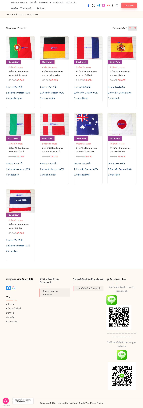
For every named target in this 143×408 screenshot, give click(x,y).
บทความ (10, 313)
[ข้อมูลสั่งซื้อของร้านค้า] (120, 28)
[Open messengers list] (6, 401)
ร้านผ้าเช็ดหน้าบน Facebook (49, 281)
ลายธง (20, 67)
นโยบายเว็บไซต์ (13, 308)
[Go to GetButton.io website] (6, 405)
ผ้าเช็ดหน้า (12, 67)
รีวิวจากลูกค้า (12, 321)
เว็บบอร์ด (10, 317)
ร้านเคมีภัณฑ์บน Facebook (88, 279)
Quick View (13, 62)
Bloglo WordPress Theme (91, 403)
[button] (129, 5)
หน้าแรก (10, 304)
